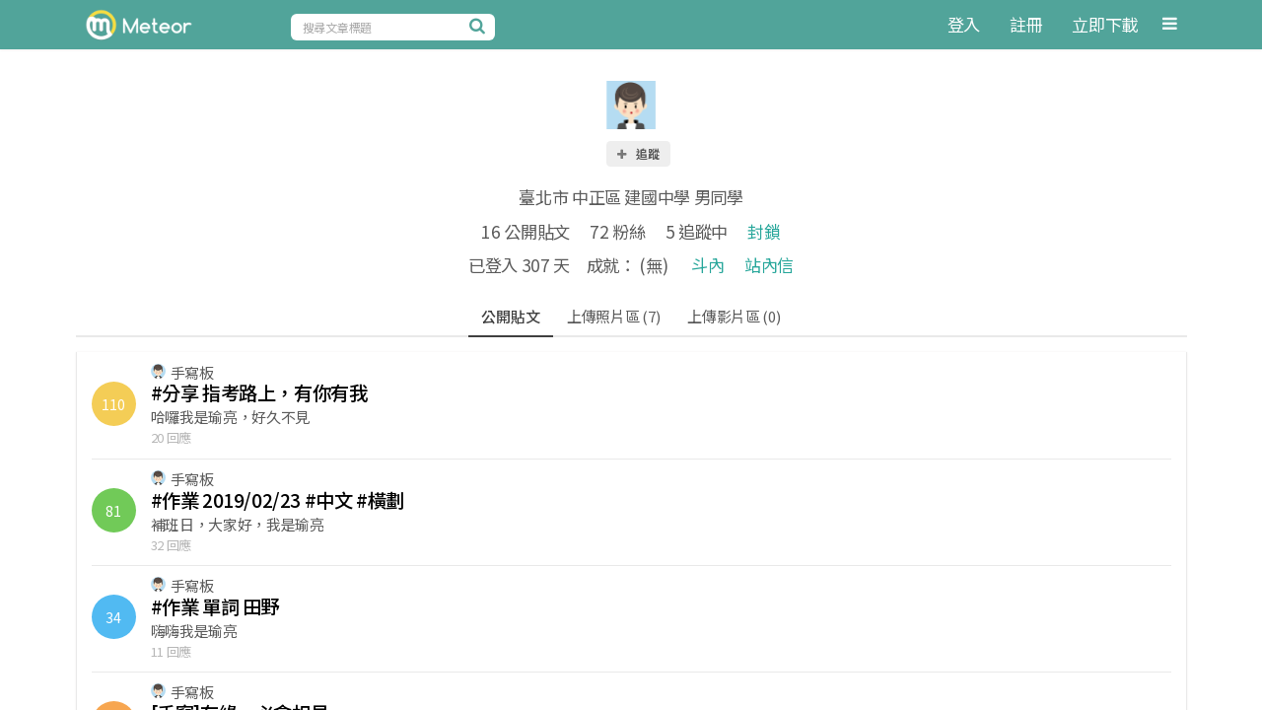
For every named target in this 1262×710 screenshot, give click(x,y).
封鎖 (763, 231)
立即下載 (1105, 24)
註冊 (1026, 24)
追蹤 (637, 153)
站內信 (769, 264)
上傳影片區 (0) (733, 316)
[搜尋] (480, 25)
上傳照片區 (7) (613, 316)
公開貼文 (510, 316)
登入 (963, 24)
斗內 (707, 264)
